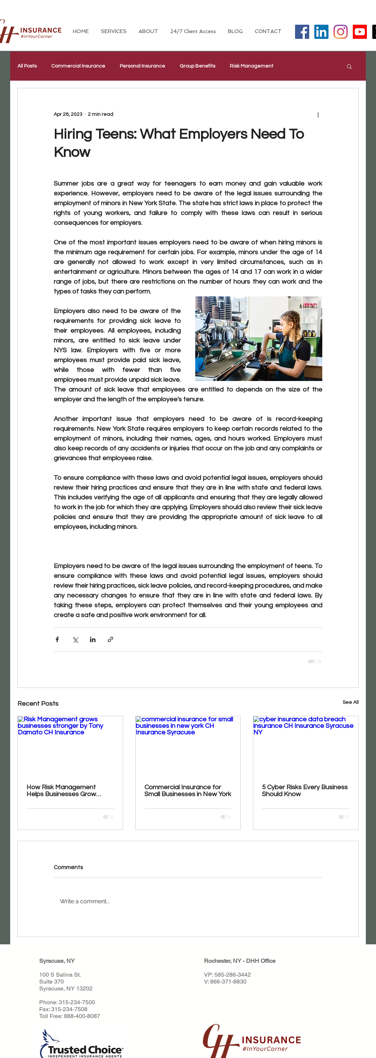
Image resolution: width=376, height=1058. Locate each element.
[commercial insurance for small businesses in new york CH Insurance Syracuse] (188, 745)
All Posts (27, 66)
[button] (349, 66)
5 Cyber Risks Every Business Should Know (305, 791)
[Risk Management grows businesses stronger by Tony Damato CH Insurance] (70, 745)
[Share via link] (110, 639)
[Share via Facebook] (57, 639)
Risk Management (251, 66)
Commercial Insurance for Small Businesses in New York (187, 791)
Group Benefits (197, 66)
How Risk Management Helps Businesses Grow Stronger (61, 791)
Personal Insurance (142, 66)
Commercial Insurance (78, 66)
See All (351, 702)
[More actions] (318, 114)
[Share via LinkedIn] (92, 639)
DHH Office (260, 960)
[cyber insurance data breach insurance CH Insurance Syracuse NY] (305, 745)
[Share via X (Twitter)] (74, 639)
